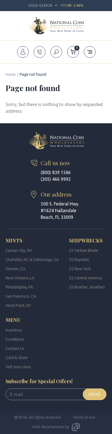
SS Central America (85, 278)
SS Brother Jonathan (87, 287)
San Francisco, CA (21, 296)
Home (11, 74)
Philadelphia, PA (19, 287)
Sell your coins (18, 367)
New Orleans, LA (20, 278)
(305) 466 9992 (56, 179)
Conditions (15, 339)
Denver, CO (15, 269)
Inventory (14, 330)
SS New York (80, 269)
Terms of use (84, 417)
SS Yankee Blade (83, 250)
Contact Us (15, 348)
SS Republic (79, 259)
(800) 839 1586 (56, 172)
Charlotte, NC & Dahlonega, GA (32, 259)
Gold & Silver (17, 357)
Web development (48, 427)
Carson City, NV (19, 250)
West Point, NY (18, 305)
